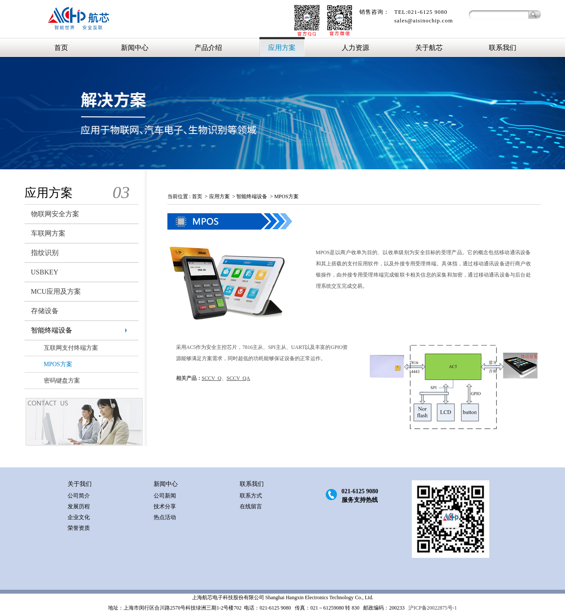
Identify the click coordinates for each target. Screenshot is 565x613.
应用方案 (282, 47)
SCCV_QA (238, 378)
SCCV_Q (212, 378)
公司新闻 (165, 495)
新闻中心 (134, 47)
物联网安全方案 (55, 214)
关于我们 (80, 484)
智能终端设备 (51, 330)
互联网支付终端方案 (71, 348)
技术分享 (165, 506)
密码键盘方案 (62, 380)
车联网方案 (48, 233)
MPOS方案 (58, 364)
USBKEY (45, 272)
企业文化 (79, 517)
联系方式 (251, 495)
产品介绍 (208, 47)
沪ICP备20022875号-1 (432, 608)
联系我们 (502, 47)
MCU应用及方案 (56, 291)
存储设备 (45, 310)
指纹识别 (45, 252)
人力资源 (355, 47)
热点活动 (165, 517)
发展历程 (79, 506)
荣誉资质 (79, 528)
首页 (61, 47)
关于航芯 (429, 47)
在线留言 (251, 506)
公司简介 (79, 495)
